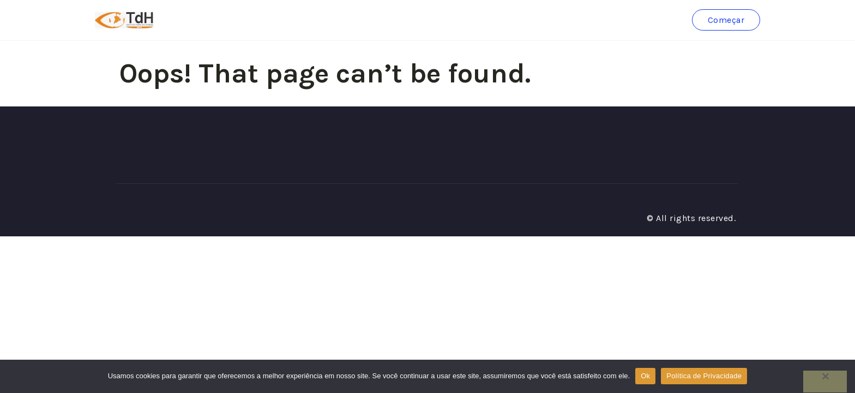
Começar (726, 20)
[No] (825, 381)
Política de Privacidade (704, 376)
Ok (645, 376)
